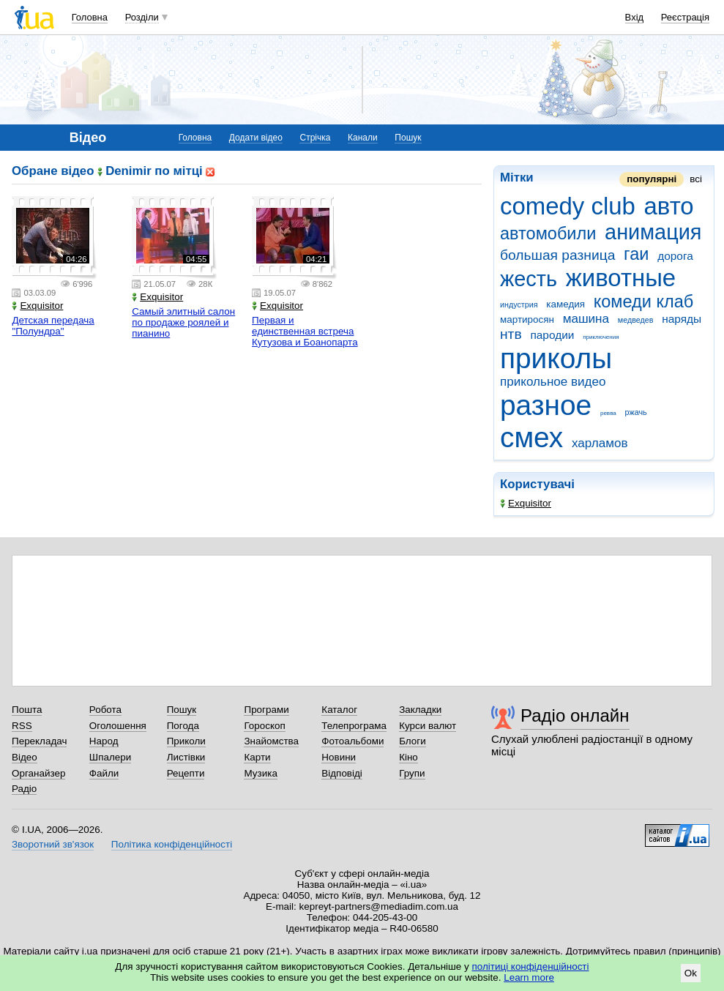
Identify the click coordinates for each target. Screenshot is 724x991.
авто (669, 206)
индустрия (519, 304)
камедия (565, 304)
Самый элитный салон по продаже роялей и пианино (183, 322)
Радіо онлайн (575, 715)
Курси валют (427, 725)
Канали (363, 137)
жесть (528, 279)
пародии (552, 335)
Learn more (529, 977)
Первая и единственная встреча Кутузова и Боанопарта (305, 331)
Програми (266, 709)
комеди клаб (644, 301)
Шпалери (110, 757)
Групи (412, 773)
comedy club (567, 206)
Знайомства (271, 741)
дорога (675, 256)
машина (586, 319)
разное (545, 405)
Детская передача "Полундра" (53, 326)
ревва (608, 413)
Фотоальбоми (352, 741)
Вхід (634, 17)
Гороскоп (264, 725)
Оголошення (117, 725)
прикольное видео (553, 382)
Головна (90, 17)
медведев (636, 319)
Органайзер (38, 773)
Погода (183, 725)
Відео (24, 757)
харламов (599, 443)
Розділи (142, 17)
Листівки (186, 757)
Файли (104, 773)
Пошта (27, 709)
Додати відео (256, 137)
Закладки (420, 709)
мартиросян (527, 319)
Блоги (412, 741)
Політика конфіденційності (171, 844)
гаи (636, 253)
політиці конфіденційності (530, 966)
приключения (601, 337)
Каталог (339, 709)
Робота (105, 709)
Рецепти (186, 773)
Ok (690, 973)
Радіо (24, 788)
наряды (681, 319)
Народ (104, 741)
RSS (22, 725)
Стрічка (314, 137)
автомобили (548, 233)
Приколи (186, 741)
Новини (338, 757)
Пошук (408, 137)
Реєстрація (685, 17)
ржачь (636, 412)
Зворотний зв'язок (53, 844)
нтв (511, 334)
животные (621, 277)
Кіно (408, 757)
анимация (653, 232)
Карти (257, 757)
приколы (556, 358)
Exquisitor (525, 503)
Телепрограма (354, 725)
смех (531, 437)
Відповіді (341, 773)
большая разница (557, 255)
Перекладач (39, 741)
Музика (260, 773)
